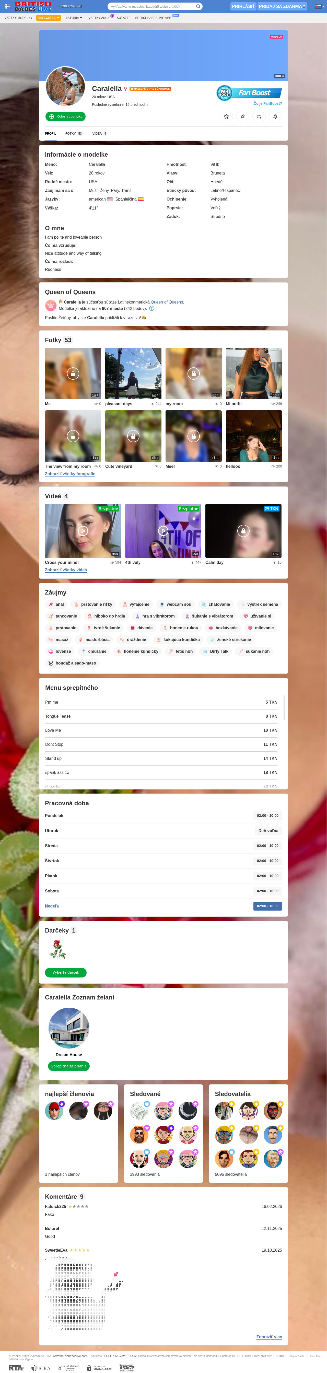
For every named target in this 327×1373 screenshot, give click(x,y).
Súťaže (123, 18)
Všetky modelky (18, 18)
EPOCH (107, 1355)
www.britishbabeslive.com (70, 1355)
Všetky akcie (100, 17)
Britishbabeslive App (154, 17)
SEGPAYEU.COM (126, 1355)
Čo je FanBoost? (268, 103)
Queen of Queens (167, 302)
